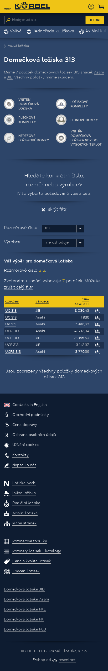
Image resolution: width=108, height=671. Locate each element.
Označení (12, 301)
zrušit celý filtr (18, 287)
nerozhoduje (57, 243)
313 (47, 228)
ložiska (70, 651)
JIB (10, 77)
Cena (85, 299)
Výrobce (42, 301)
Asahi (99, 72)
